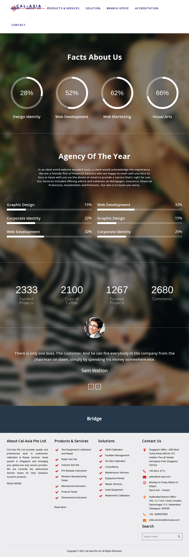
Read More (60, 507)
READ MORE (14, 483)
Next (98, 386)
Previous (91, 386)
